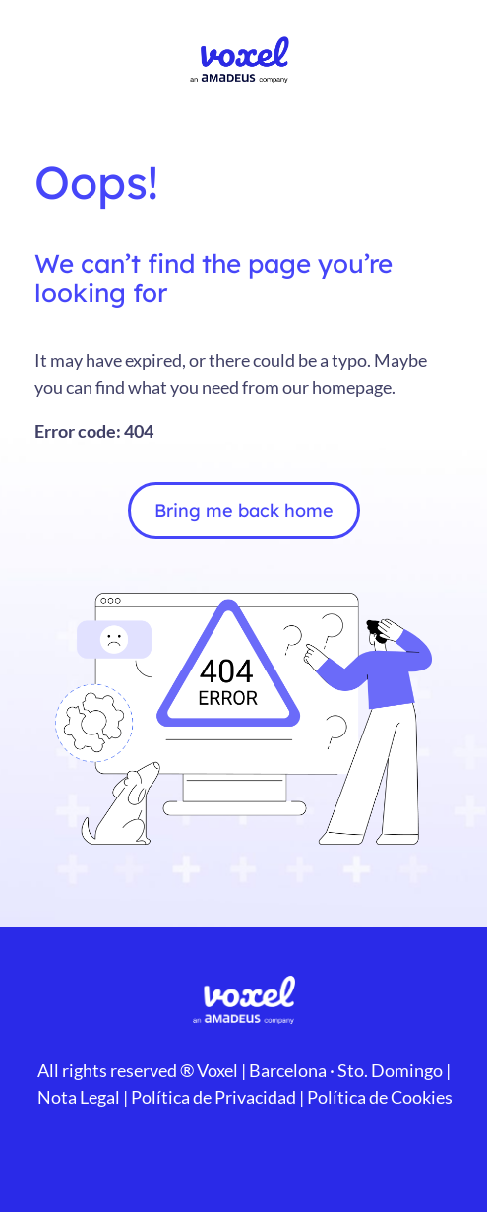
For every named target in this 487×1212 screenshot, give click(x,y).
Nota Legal (78, 1097)
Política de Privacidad (212, 1097)
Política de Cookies (378, 1097)
